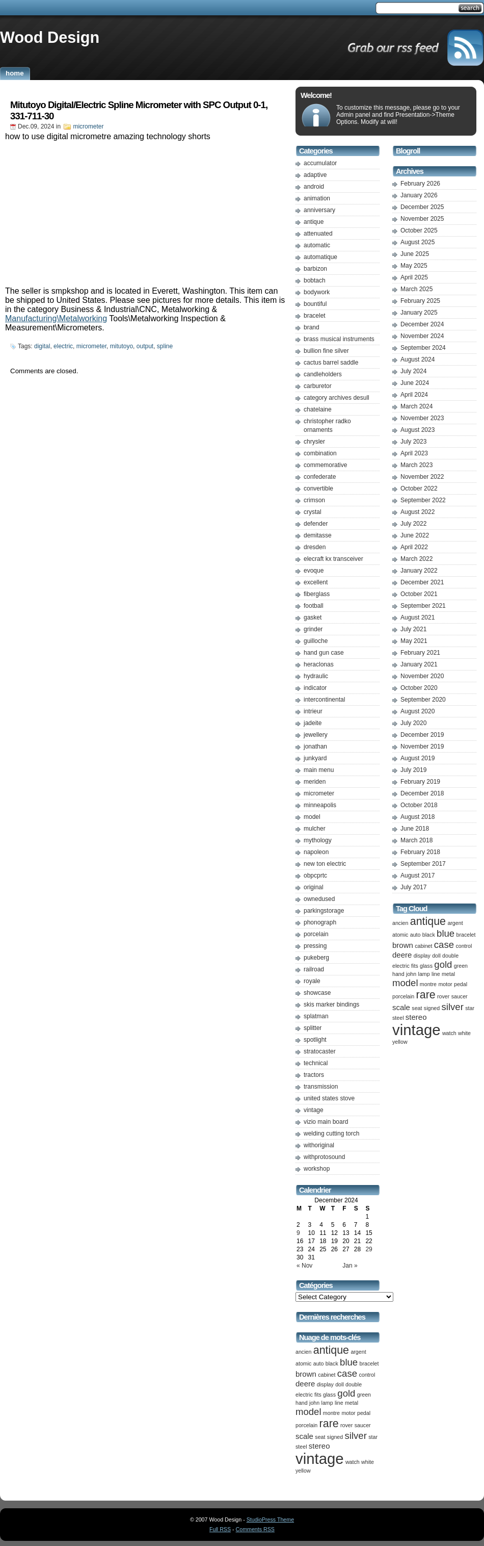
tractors (314, 1074)
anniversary (319, 210)
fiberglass (317, 594)
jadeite (312, 723)
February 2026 (420, 183)
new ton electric (325, 863)
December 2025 (422, 207)
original (314, 887)
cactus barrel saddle (331, 362)
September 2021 (423, 605)
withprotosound (324, 1157)
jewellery (316, 734)
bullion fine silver (326, 350)
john (314, 1403)
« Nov (304, 1265)
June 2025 (414, 253)
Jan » (349, 1265)
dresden (315, 547)
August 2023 (417, 429)
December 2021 (422, 582)
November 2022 (422, 476)
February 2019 (420, 781)
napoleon (316, 852)
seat (320, 1437)
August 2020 (417, 711)
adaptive (315, 174)
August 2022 (417, 512)
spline (165, 346)
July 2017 (413, 887)
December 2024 (422, 324)
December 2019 (422, 734)
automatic (317, 245)
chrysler (314, 441)
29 (368, 1249)
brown (305, 1374)
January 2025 (419, 312)
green (364, 1395)
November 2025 (422, 218)
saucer (363, 1425)
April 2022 (414, 547)
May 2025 (413, 265)
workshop (317, 1168)
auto (318, 1363)
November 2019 (422, 746)
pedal (363, 1413)
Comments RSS (255, 1529)
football (314, 605)
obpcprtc (315, 875)
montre (331, 1413)
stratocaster (320, 1051)
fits (317, 1395)
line (339, 1403)
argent (358, 1352)
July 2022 (413, 523)
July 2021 (413, 629)
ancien (303, 1352)
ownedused (319, 899)
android (314, 186)
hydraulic (316, 676)
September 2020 (423, 699)
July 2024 (413, 371)
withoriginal (319, 1145)
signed (335, 1437)
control (367, 1375)
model (312, 816)
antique (314, 221)
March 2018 (416, 840)
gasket (312, 617)
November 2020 (422, 676)
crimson (314, 500)
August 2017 (417, 875)
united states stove (329, 1098)
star (373, 1437)
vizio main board (326, 1121)
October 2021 (419, 594)
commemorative (325, 465)
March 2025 (416, 289)
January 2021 (419, 664)
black (332, 1363)
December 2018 (422, 793)
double (353, 1384)
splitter (312, 1028)
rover (346, 1425)
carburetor (318, 386)
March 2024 (416, 406)
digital (42, 346)
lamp (327, 1403)
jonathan (315, 746)
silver (356, 1435)
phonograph (320, 922)
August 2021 (417, 617)
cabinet (326, 1375)
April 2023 (414, 453)
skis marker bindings (331, 1004)
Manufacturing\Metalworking (56, 318)
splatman (316, 1016)
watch (352, 1462)
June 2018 (414, 828)
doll (339, 1384)
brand (311, 327)
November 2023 (422, 418)
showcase (317, 992)
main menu (319, 770)
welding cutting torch (331, 1133)
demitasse (318, 535)
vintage (314, 1110)
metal (351, 1403)
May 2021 (413, 641)
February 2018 (420, 852)
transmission (321, 1086)
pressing (315, 945)
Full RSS (220, 1529)
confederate (320, 476)
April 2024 (414, 394)
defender (316, 523)
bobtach (315, 280)
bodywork (317, 292)
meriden (315, 781)
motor (348, 1413)
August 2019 (417, 758)
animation (317, 198)
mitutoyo (121, 346)
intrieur (313, 711)
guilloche (316, 641)
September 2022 (423, 500)
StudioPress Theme (270, 1519)
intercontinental (324, 699)
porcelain (316, 934)
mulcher (315, 828)
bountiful (315, 303)
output (145, 346)
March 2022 (416, 558)
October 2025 (419, 230)
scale (304, 1436)
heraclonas (319, 664)
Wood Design (49, 37)
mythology (318, 840)
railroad (314, 969)
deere (305, 1383)
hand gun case (324, 652)
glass (329, 1395)
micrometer (88, 126)
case (347, 1373)
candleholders (323, 374)
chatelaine (318, 409)
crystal (312, 512)
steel (301, 1447)
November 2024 (422, 336)
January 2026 (419, 195)
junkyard (315, 758)
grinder (313, 629)
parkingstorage (324, 910)
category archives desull (336, 397)
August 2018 (417, 816)
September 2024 (423, 347)
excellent (316, 582)
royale (312, 981)
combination (320, 453)
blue (349, 1362)
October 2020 (419, 687)
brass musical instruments (339, 339)
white (367, 1462)
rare (329, 1424)
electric (63, 346)
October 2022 (419, 488)
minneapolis (320, 805)
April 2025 (414, 277)
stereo (319, 1445)
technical (316, 1063)
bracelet (315, 315)
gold (346, 1393)
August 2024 (417, 359)
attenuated (318, 233)
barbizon (315, 268)
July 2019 (413, 770)
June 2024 (414, 382)
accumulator (320, 163)
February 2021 (420, 652)
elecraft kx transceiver (333, 558)
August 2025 (417, 242)
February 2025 (420, 300)
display (325, 1384)
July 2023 (413, 441)
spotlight (315, 1039)
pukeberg (316, 957)
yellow (303, 1470)
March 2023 (416, 465)
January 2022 (419, 570)
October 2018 (419, 805)
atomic (303, 1363)
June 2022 (414, 535)
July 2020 (413, 723)
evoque (314, 570)
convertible (318, 488)
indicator (315, 687)
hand (301, 1403)
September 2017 (423, 863)
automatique (320, 257)
